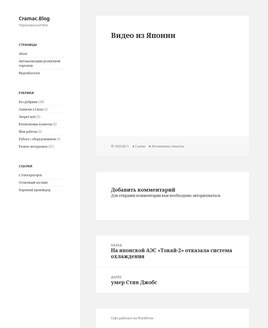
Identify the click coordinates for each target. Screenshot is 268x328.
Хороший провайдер (34, 190)
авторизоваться (206, 195)
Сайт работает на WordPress (132, 318)
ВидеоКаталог (29, 73)
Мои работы (28, 132)
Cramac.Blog (34, 18)
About (23, 54)
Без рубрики (28, 102)
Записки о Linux (31, 109)
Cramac (140, 146)
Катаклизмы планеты (35, 124)
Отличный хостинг (33, 182)
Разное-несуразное (33, 146)
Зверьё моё (27, 117)
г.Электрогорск (30, 175)
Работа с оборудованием (37, 139)
